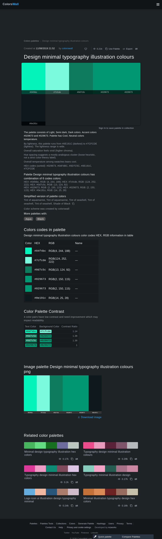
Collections (61, 523)
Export (127, 49)
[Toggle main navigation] (158, 4)
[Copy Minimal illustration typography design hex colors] (131, 505)
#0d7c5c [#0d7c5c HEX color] (28, 267)
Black (40, 218)
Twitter (67, 533)
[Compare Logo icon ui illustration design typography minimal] (76, 505)
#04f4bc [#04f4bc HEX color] (28, 249)
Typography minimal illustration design (106, 475)
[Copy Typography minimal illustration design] (131, 479)
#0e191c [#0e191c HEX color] (28, 296)
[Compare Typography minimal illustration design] (135, 479)
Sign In (102, 128)
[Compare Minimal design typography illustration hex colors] (76, 459)
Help (61, 527)
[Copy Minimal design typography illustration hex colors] (72, 459)
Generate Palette (86, 523)
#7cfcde (40, 260)
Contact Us (50, 527)
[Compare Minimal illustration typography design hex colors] (135, 505)
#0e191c (40, 298)
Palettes (33, 523)
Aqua (28, 218)
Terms (129, 523)
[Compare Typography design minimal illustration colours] (135, 459)
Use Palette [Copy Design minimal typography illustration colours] (112, 49)
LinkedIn (94, 533)
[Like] (86, 49)
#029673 (40, 279)
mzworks (112, 527)
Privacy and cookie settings (79, 527)
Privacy (120, 523)
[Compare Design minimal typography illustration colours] (136, 49)
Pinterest (85, 533)
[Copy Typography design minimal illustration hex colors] (72, 482)
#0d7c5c (40, 269)
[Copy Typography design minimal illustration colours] (131, 459)
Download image (90, 417)
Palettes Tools (46, 523)
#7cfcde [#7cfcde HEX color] (28, 258)
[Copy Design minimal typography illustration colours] (74, 204)
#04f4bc (40, 251)
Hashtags (101, 523)
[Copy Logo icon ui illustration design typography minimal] (72, 505)
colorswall (67, 48)
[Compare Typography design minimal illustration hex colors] (76, 482)
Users (111, 523)
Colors (11, 4)
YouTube (75, 533)
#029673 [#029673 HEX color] (28, 277)
